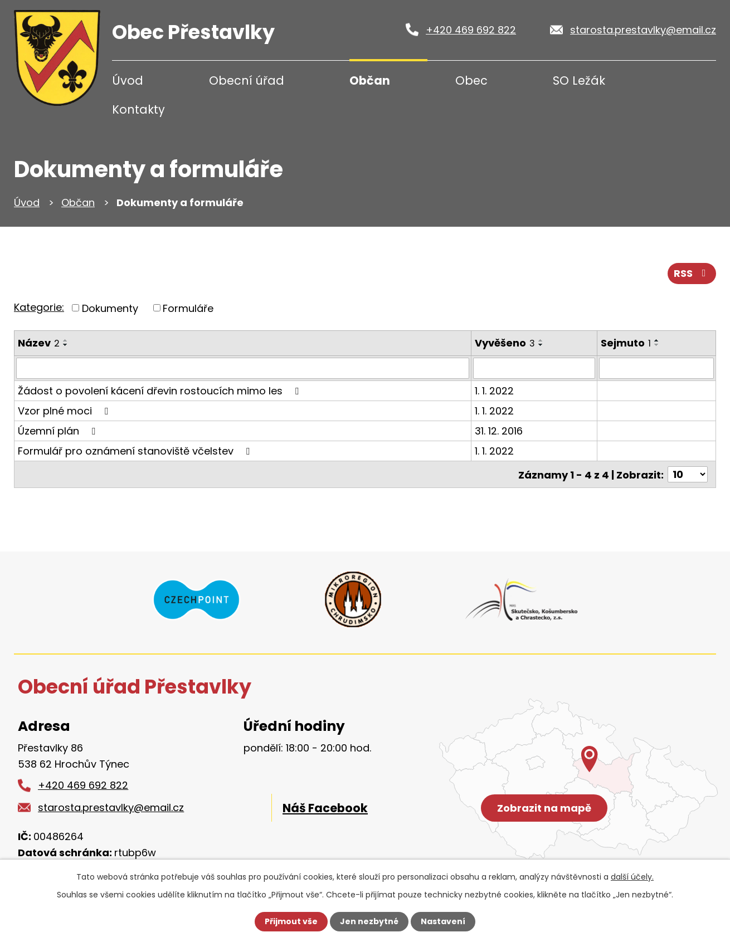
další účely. (632, 876)
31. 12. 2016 (499, 431)
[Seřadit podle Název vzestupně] (66, 340)
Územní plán (59, 431)
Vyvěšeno (505, 343)
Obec (471, 80)
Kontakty (138, 109)
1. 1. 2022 (494, 391)
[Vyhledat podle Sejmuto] (656, 368)
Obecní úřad (246, 80)
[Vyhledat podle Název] (242, 368)
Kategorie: (39, 307)
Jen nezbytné (369, 921)
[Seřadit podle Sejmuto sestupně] (657, 345)
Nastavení (443, 921)
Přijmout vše (291, 921)
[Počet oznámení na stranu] (688, 474)
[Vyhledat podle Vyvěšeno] (534, 368)
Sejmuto (626, 343)
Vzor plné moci (65, 411)
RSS (692, 273)
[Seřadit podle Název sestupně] (66, 345)
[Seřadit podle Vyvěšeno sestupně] (541, 345)
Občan (369, 80)
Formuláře (188, 308)
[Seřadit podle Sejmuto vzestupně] (657, 340)
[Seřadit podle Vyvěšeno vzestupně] (541, 340)
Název (39, 343)
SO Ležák (579, 80)
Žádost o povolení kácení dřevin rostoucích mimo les (160, 391)
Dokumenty (110, 308)
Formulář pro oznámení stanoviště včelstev (136, 451)
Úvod (127, 80)
